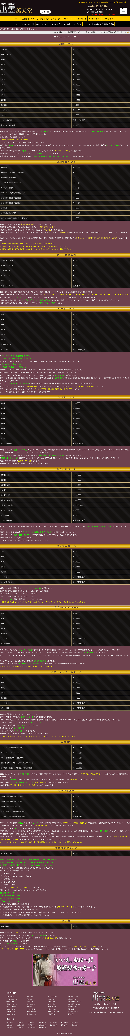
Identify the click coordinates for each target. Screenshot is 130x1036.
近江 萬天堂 (9, 1022)
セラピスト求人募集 (91, 24)
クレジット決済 (54, 24)
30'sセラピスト (94, 18)
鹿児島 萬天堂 (32, 1027)
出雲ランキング (52, 1006)
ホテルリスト (21, 24)
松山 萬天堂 (53, 1025)
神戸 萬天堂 (64, 1022)
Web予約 (31, 24)
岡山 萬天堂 (75, 1022)
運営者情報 (71, 1009)
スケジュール (67, 18)
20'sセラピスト (80, 18)
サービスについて (11, 999)
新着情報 (29, 1006)
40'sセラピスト (108, 18)
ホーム (17, 18)
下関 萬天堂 (31, 1025)
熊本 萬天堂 (9, 1027)
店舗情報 (25, 18)
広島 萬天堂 (9, 1025)
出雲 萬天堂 (20, 1025)
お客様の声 (44, 18)
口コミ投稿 (65, 24)
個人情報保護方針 (73, 1011)
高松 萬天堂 (42, 1025)
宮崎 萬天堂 (20, 1027)
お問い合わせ (76, 24)
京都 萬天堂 (20, 1022)
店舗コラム (50, 999)
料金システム (41, 24)
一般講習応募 (51, 1014)
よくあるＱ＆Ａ (31, 1004)
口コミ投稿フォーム (74, 1004)
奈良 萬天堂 (42, 1022)
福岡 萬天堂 (64, 1025)
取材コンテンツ (31, 1014)
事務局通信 (71, 1014)
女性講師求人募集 (107, 24)
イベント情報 (31, 1009)
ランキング (55, 18)
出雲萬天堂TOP (72, 999)
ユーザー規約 (51, 1004)
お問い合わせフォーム (74, 1001)
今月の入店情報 (11, 1006)
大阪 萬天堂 (31, 1022)
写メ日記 (34, 18)
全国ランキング (52, 1009)
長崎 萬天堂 (75, 1025)
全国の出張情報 (31, 1011)
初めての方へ (10, 996)
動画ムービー (31, 1001)
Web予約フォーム (73, 1006)
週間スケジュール (11, 1004)
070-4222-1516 (99, 6)
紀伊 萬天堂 (53, 1022)
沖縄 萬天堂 (42, 1027)
